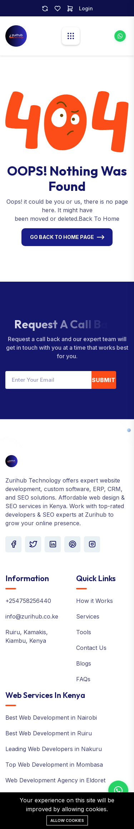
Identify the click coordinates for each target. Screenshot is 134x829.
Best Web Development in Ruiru (48, 733)
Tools (83, 632)
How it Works (94, 600)
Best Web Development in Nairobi (51, 717)
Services (87, 616)
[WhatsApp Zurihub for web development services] (120, 36)
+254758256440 (28, 600)
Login (86, 8)
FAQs (83, 679)
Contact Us (91, 647)
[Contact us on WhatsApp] (118, 791)
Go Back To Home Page (62, 237)
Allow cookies (67, 820)
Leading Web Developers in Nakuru (53, 748)
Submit (103, 380)
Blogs (83, 663)
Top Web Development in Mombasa (54, 764)
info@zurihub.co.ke (31, 616)
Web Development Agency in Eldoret (55, 780)
